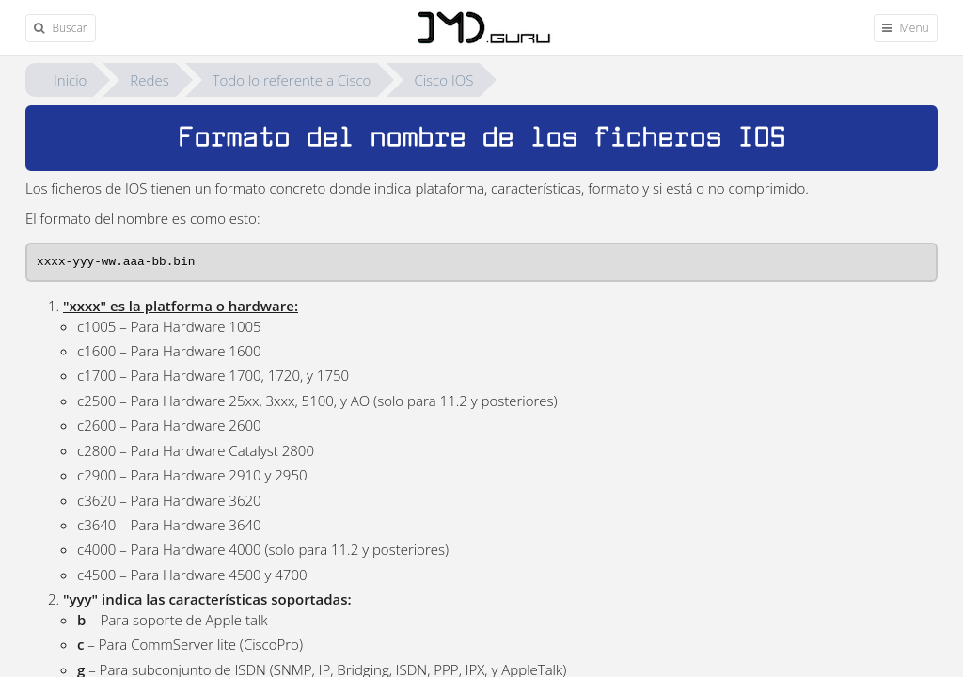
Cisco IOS (443, 80)
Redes (149, 80)
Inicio (70, 80)
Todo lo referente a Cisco (292, 80)
